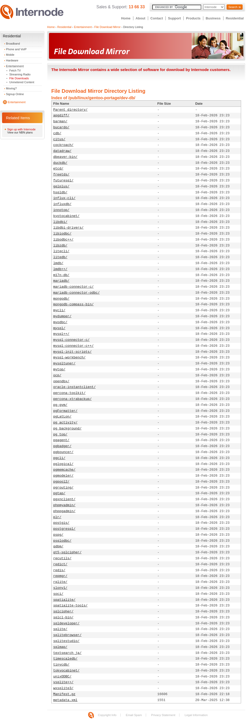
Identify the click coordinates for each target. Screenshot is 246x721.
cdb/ (57, 133)
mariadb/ (61, 281)
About (141, 18)
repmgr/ (60, 576)
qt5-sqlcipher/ (67, 552)
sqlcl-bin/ (63, 617)
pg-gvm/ (60, 405)
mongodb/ (61, 299)
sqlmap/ (60, 647)
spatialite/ (64, 600)
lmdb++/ (60, 269)
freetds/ (61, 174)
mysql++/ (61, 334)
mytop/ (59, 369)
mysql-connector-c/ (71, 340)
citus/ (59, 139)
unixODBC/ (62, 676)
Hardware (12, 60)
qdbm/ (58, 546)
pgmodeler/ (63, 476)
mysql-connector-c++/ (73, 346)
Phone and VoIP (16, 49)
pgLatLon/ (62, 417)
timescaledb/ (65, 659)
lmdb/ (58, 263)
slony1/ (60, 588)
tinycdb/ (61, 665)
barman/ (60, 121)
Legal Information (196, 715)
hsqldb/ (60, 192)
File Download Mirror (107, 27)
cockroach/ (63, 145)
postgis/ (61, 523)
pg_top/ (60, 434)
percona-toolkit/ (69, 393)
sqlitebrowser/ (67, 635)
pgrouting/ (63, 488)
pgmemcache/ (64, 470)
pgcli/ (59, 458)
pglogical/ (63, 464)
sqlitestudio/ (66, 641)
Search (232, 7)
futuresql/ (63, 180)
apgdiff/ (61, 115)
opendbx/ (61, 381)
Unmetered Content (21, 82)
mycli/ (59, 310)
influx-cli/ (64, 198)
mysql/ (59, 328)
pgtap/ (59, 493)
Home (126, 18)
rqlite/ (60, 582)
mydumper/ (62, 316)
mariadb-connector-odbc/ (76, 293)
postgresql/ (64, 529)
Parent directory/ (70, 110)
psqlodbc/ (62, 541)
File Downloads (19, 78)
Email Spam (134, 715)
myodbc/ (60, 322)
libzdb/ (60, 246)
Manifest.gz (64, 694)
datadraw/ (62, 151)
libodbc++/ (63, 240)
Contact (156, 18)
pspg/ (58, 535)
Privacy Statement (163, 715)
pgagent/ (61, 440)
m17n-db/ (61, 275)
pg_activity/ (65, 423)
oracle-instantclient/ (74, 387)
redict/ (60, 564)
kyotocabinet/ (66, 216)
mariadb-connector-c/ (73, 287)
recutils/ (62, 558)
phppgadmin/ (64, 511)
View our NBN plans (20, 132)
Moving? (11, 88)
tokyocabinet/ (66, 671)
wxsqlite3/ (63, 688)
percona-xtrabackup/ (72, 399)
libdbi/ (60, 222)
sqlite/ (60, 629)
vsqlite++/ (63, 682)
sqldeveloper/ (66, 623)
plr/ (57, 517)
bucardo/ (61, 127)
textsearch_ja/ (67, 653)
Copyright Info (107, 715)
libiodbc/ (62, 234)
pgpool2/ (61, 482)
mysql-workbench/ (69, 357)
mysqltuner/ (64, 363)
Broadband (13, 43)
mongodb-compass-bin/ (73, 304)
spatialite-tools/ (70, 605)
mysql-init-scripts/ (72, 352)
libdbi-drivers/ (68, 228)
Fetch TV (15, 70)
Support (174, 18)
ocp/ (57, 375)
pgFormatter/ (65, 411)
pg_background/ (67, 428)
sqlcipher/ (63, 611)
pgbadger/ (62, 446)
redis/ (59, 570)
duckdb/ (60, 163)
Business (213, 18)
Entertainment (15, 66)
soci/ (58, 594)
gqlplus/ (61, 186)
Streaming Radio (20, 74)
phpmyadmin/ (64, 505)
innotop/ (61, 210)
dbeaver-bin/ (65, 157)
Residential (235, 18)
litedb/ (60, 257)
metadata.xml (65, 700)
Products (193, 18)
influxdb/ (62, 204)
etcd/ (58, 169)
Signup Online (15, 94)
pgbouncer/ (63, 452)
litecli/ (61, 251)
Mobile (10, 54)
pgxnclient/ (64, 499)
